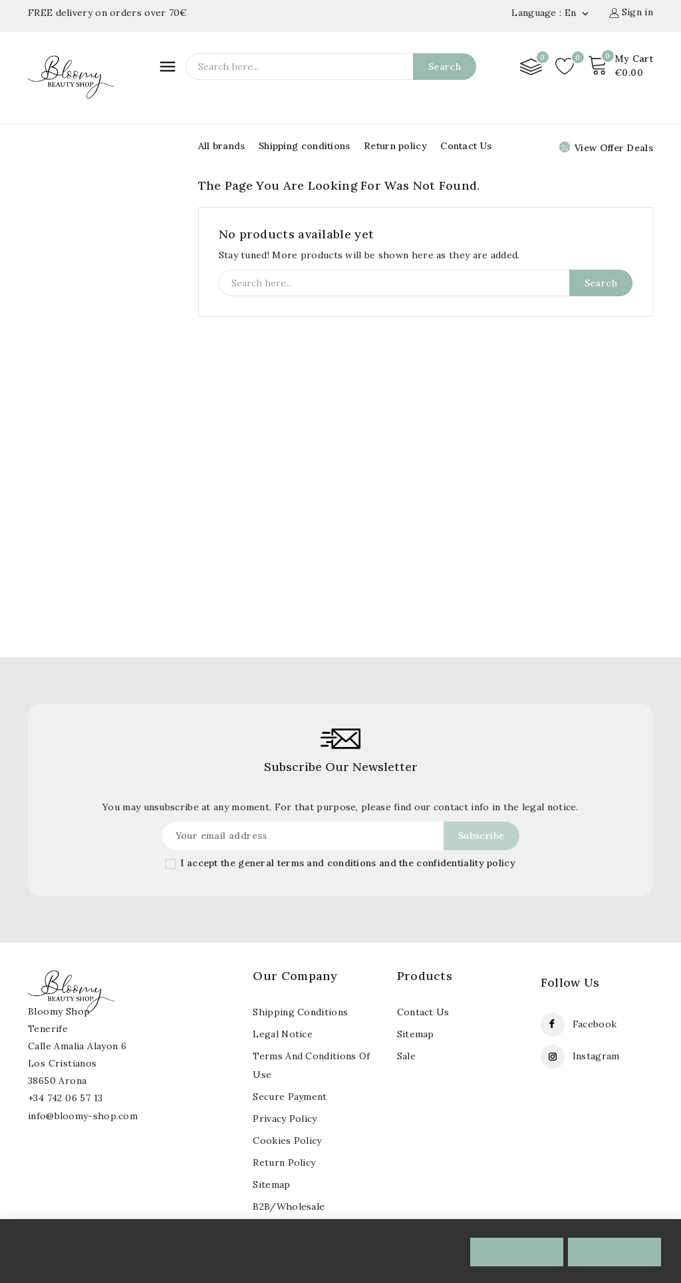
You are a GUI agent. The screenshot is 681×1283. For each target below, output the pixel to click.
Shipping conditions (304, 146)
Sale (406, 1056)
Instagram (596, 1056)
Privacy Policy (285, 1119)
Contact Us (465, 146)
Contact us (423, 1012)
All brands (221, 146)
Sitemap (415, 1034)
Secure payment (290, 1097)
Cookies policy (287, 1141)
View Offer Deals (606, 148)
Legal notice (283, 1034)
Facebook (594, 1024)
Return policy (395, 146)
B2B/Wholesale (289, 1206)
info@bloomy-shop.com (83, 1116)
